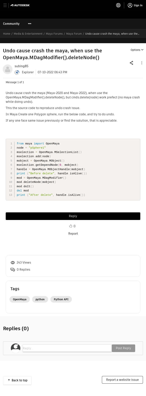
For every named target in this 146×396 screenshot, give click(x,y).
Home (6, 34)
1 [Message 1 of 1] (18, 77)
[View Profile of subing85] (21, 61)
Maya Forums (54, 34)
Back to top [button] (20, 375)
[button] (141, 57)
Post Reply (123, 343)
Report (73, 228)
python (40, 294)
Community (11, 24)
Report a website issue (122, 374)
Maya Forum (74, 34)
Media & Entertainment (28, 34)
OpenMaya (19, 294)
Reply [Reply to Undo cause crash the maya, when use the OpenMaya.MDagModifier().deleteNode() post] (73, 211)
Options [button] (135, 44)
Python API (61, 294)
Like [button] (70, 220)
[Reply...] (67, 343)
